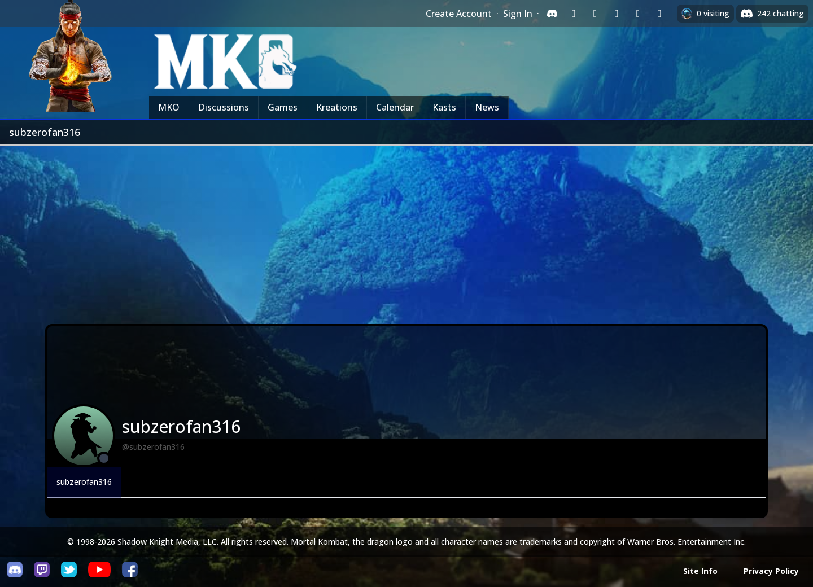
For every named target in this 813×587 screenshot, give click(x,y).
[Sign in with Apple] (638, 13)
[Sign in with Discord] (552, 13)
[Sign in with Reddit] (616, 13)
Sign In (517, 13)
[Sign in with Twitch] (573, 13)
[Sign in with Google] (595, 13)
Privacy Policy (771, 571)
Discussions (223, 107)
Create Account (459, 13)
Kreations (336, 107)
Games (283, 107)
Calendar (395, 107)
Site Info (700, 571)
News (487, 107)
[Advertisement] (406, 230)
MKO (169, 107)
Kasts (444, 107)
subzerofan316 (84, 481)
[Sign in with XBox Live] (659, 13)
